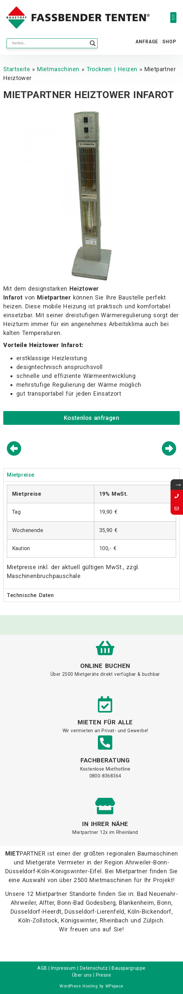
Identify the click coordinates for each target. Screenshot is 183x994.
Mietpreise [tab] (20, 475)
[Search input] (49, 43)
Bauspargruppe (128, 968)
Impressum (63, 968)
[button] (173, 17)
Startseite (16, 69)
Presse (103, 975)
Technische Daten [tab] (30, 595)
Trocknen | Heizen (111, 69)
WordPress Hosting (79, 986)
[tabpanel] (91, 535)
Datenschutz (94, 968)
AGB (42, 968)
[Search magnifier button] (92, 43)
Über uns (82, 975)
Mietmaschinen (58, 69)
